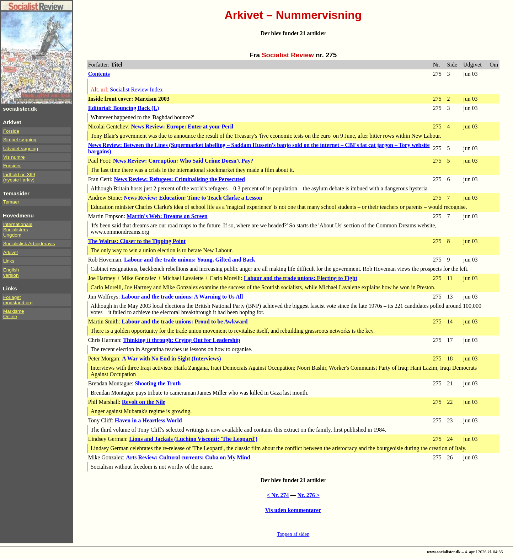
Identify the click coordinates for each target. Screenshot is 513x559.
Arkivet (10, 252)
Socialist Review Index (136, 89)
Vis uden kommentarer (293, 510)
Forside (11, 131)
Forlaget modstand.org (18, 300)
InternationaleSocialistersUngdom (17, 230)
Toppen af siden (293, 534)
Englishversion (11, 272)
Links (9, 261)
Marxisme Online (13, 313)
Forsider (12, 165)
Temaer (11, 202)
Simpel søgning (20, 139)
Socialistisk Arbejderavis (29, 243)
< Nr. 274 (278, 495)
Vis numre (14, 157)
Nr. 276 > (309, 495)
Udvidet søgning (20, 148)
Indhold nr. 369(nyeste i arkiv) (19, 177)
